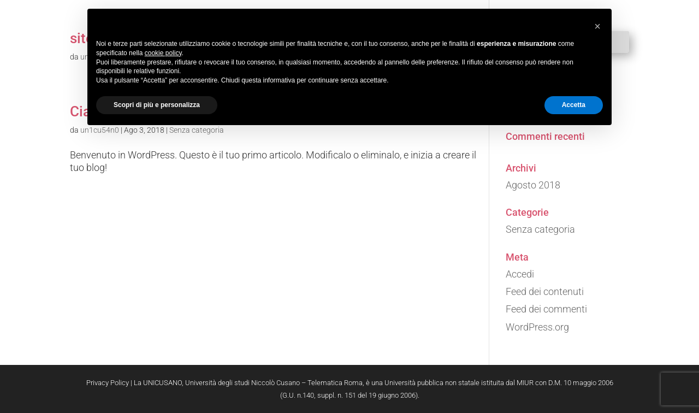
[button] (597, 26)
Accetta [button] (573, 105)
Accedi (520, 274)
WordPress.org (537, 327)
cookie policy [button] (163, 53)
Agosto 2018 (533, 185)
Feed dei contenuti (545, 291)
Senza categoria (540, 229)
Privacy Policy (107, 383)
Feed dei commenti (546, 309)
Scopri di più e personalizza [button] (157, 105)
